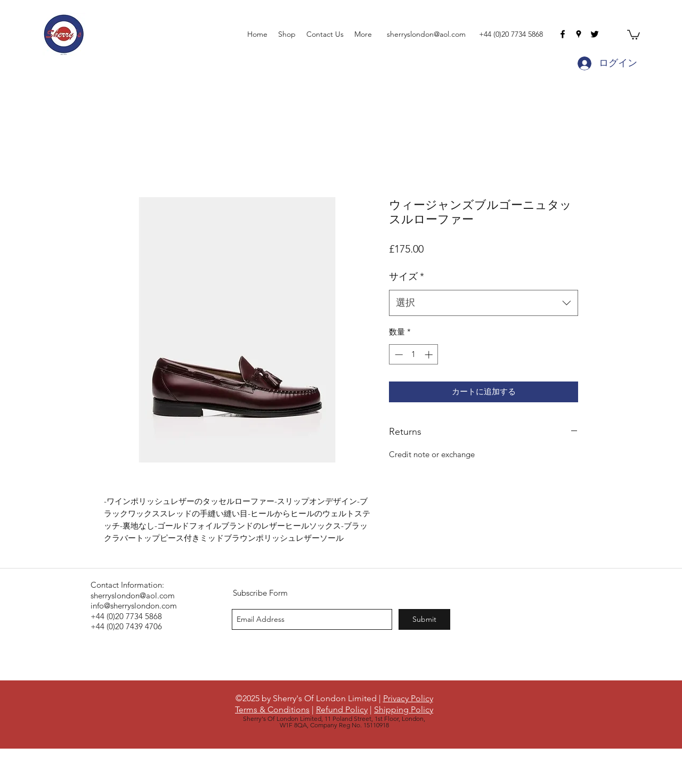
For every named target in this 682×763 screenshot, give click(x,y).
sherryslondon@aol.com (426, 34)
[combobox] (483, 303)
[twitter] (594, 34)
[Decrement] (398, 354)
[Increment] (430, 354)
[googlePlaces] (578, 34)
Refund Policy (342, 709)
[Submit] (424, 619)
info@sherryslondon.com (134, 605)
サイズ (406, 276)
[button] (633, 34)
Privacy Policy (408, 698)
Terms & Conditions (272, 709)
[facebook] (562, 34)
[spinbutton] (414, 354)
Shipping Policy (403, 709)
